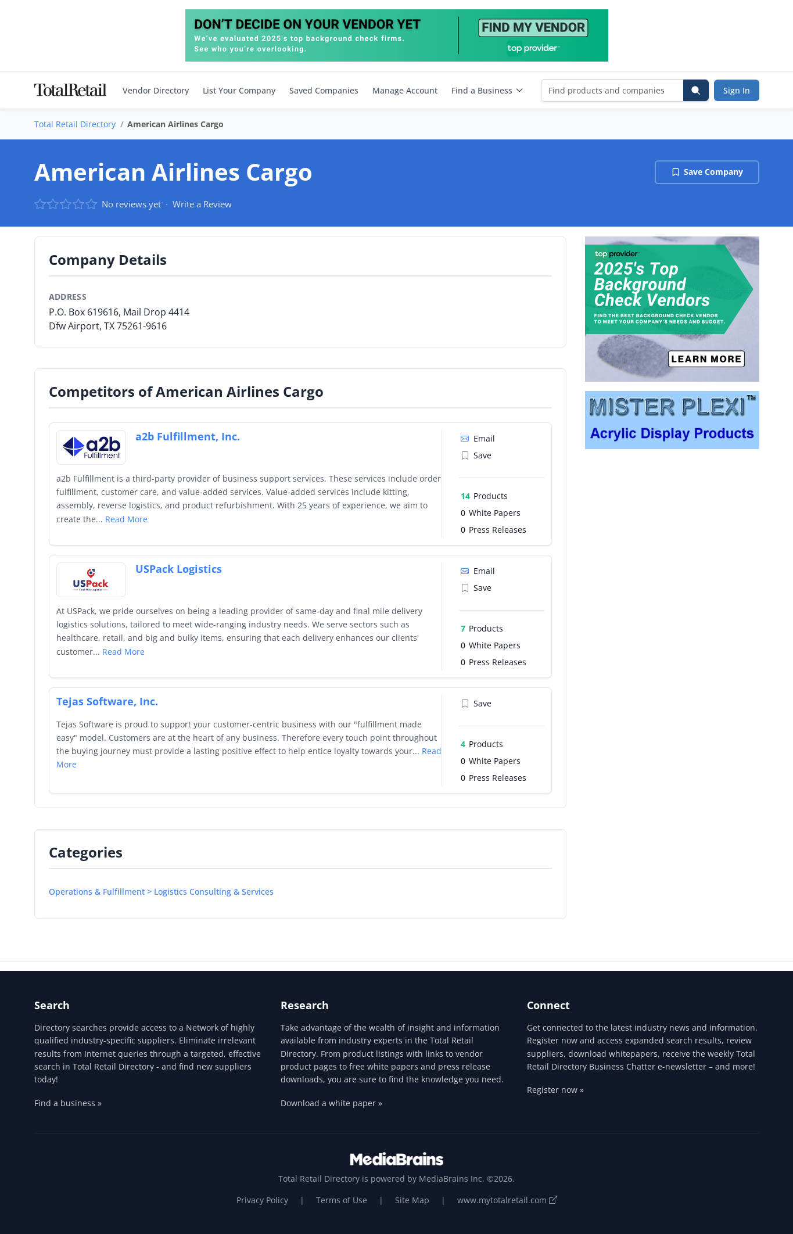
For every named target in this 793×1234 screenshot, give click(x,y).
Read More (126, 519)
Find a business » (68, 1103)
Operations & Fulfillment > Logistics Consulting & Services (161, 891)
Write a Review (202, 204)
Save (476, 455)
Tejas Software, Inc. (107, 701)
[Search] (696, 90)
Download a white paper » (331, 1103)
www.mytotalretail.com (507, 1200)
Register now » (555, 1089)
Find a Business (487, 90)
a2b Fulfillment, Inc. (187, 436)
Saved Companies (323, 90)
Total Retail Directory (75, 124)
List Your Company (239, 90)
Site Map (412, 1200)
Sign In (736, 90)
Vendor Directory (156, 90)
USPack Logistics (178, 569)
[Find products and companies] (612, 90)
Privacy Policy (262, 1200)
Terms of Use (341, 1200)
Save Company (707, 171)
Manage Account (404, 90)
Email (478, 438)
